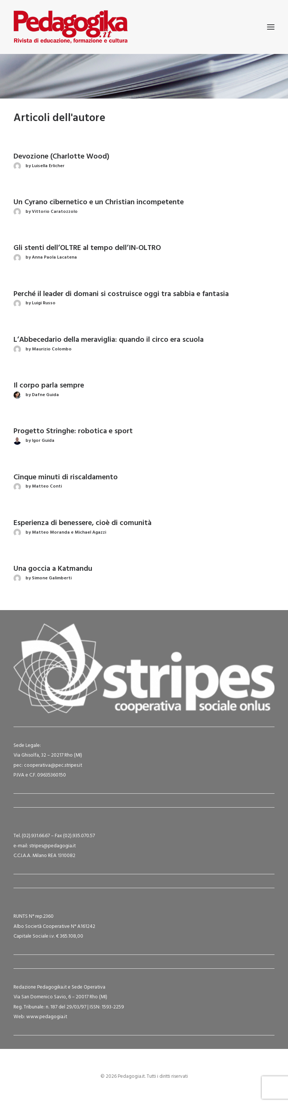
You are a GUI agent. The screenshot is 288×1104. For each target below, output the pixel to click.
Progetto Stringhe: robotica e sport (73, 431)
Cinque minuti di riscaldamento (66, 477)
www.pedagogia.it (46, 1017)
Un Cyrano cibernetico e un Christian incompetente (99, 202)
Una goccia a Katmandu (53, 569)
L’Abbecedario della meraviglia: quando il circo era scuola (109, 340)
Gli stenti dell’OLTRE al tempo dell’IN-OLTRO (87, 248)
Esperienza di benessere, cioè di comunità (83, 523)
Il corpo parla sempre (49, 386)
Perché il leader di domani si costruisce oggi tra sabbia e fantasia (121, 294)
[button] (271, 27)
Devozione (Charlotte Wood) (62, 157)
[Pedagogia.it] (71, 27)
